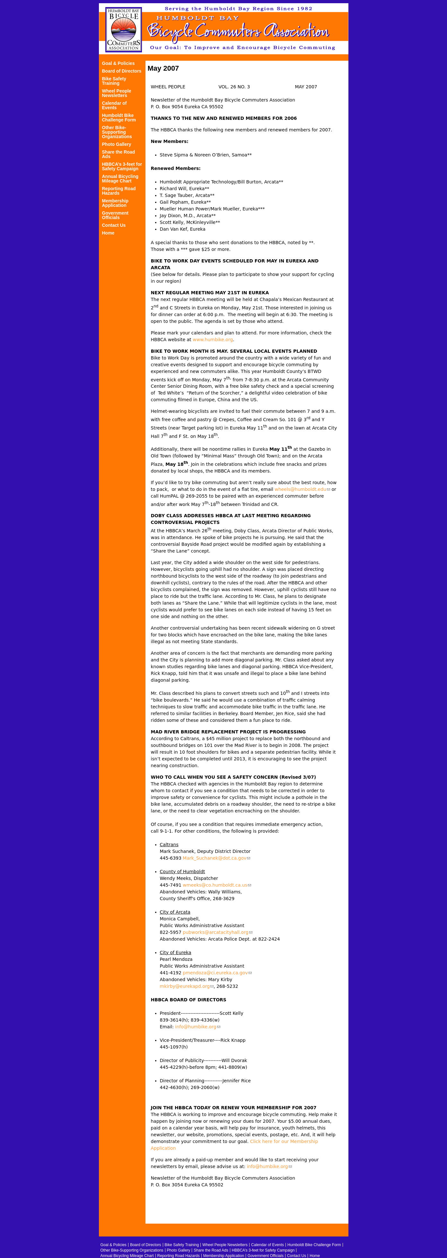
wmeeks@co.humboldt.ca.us (217, 885)
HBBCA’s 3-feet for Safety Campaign (122, 166)
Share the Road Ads (118, 154)
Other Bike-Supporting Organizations (117, 132)
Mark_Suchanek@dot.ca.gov (216, 858)
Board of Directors (122, 71)
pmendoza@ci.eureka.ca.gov (217, 972)
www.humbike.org (213, 339)
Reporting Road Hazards (119, 191)
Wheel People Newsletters (116, 93)
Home (108, 233)
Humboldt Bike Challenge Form (119, 117)
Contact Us (114, 225)
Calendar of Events (114, 105)
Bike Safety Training (114, 81)
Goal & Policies (118, 63)
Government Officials (115, 215)
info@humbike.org (197, 1026)
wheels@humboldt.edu (302, 489)
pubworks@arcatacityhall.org (217, 932)
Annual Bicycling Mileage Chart (120, 178)
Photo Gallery (116, 144)
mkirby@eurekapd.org (187, 986)
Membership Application (115, 203)
